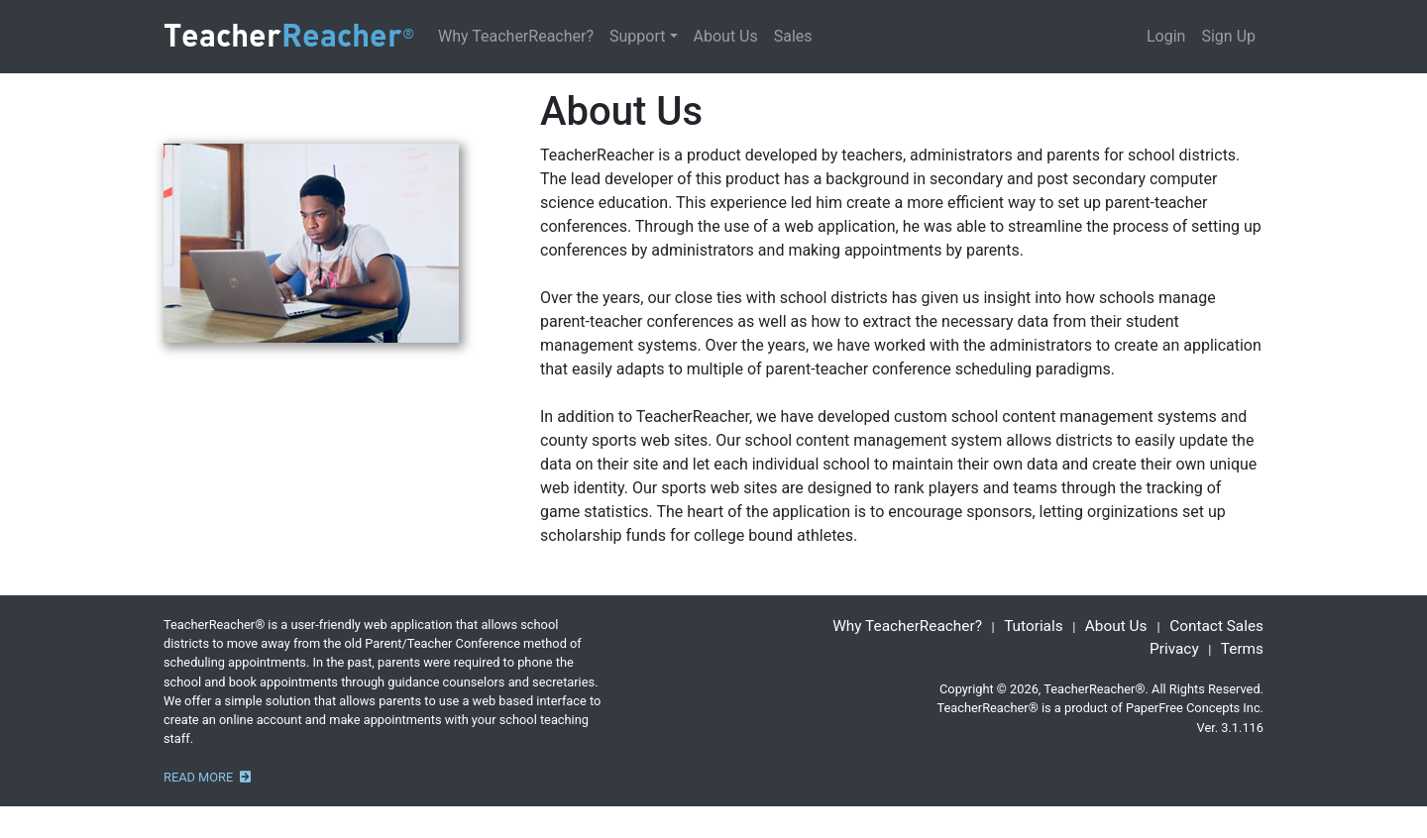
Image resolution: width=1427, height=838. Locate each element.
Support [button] (637, 36)
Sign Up (1228, 36)
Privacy (1174, 649)
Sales (793, 36)
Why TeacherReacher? (516, 36)
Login (1166, 36)
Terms (1242, 649)
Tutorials (1033, 626)
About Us (726, 36)
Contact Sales (1216, 626)
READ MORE (207, 777)
